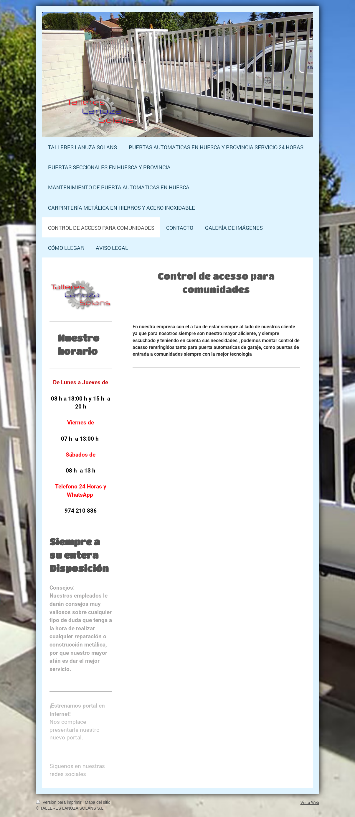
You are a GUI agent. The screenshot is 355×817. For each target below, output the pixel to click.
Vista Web (309, 802)
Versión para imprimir (59, 802)
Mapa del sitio (97, 802)
